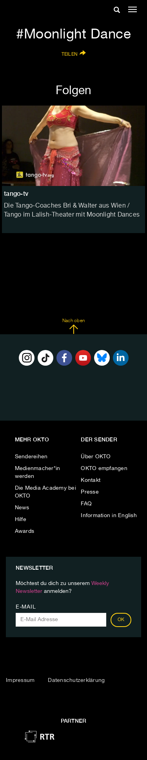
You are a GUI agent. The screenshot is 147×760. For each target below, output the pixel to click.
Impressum (20, 680)
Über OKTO (96, 456)
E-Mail (26, 607)
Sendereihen (31, 456)
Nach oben (73, 326)
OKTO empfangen (104, 468)
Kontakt (90, 480)
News (22, 507)
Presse (90, 492)
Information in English (109, 515)
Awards (24, 531)
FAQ (86, 504)
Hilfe (20, 519)
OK (121, 620)
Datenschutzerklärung (76, 680)
